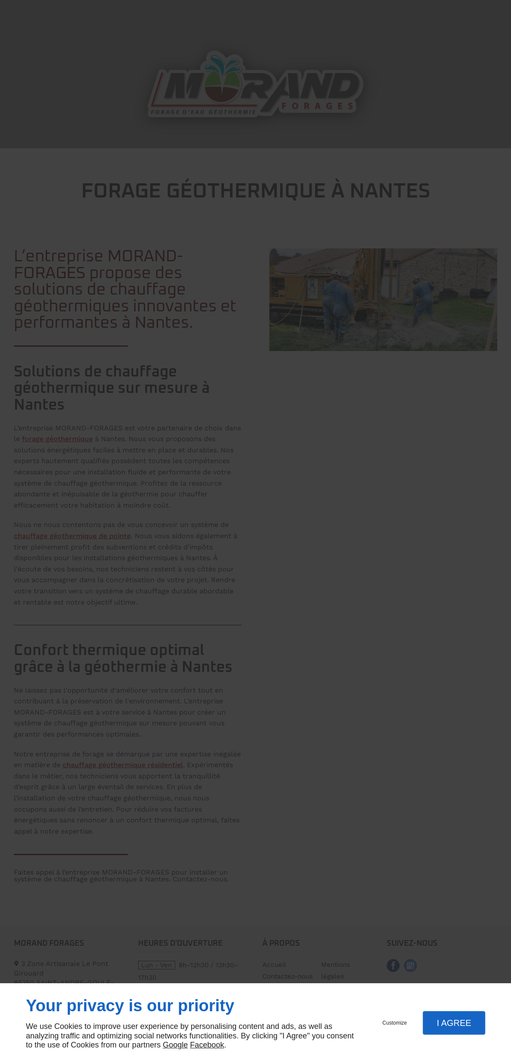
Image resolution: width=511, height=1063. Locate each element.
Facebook (207, 1045)
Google (175, 1045)
